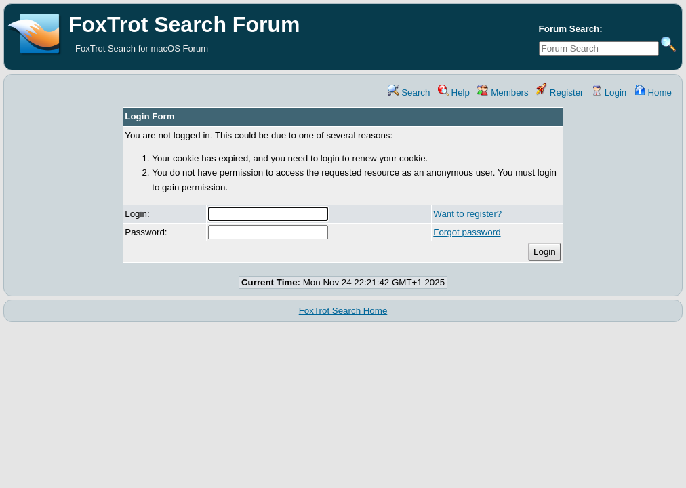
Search (409, 92)
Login (608, 92)
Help (454, 92)
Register (559, 92)
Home (653, 92)
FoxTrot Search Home (343, 311)
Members (502, 92)
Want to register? (467, 214)
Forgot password (466, 232)
